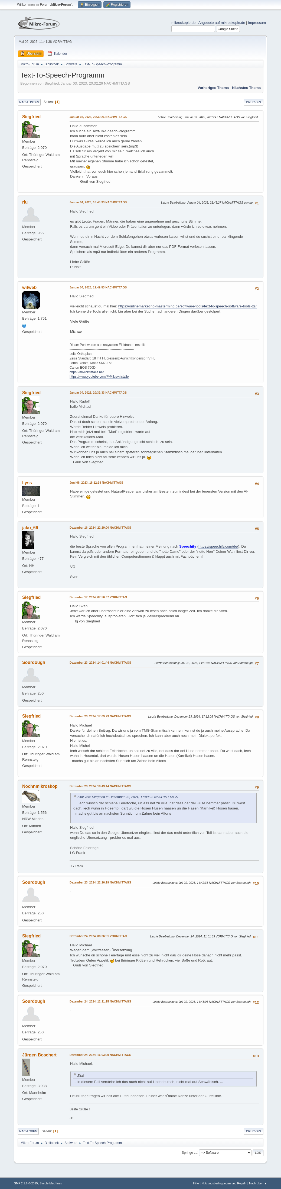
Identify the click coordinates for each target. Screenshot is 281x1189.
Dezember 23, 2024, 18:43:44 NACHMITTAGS (100, 786)
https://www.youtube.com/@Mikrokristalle (99, 376)
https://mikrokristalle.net (87, 372)
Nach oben (28, 1131)
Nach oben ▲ (258, 1183)
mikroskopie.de (183, 23)
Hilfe (196, 1183)
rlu (25, 202)
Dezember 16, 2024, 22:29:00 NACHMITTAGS (100, 527)
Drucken (253, 102)
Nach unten (29, 102)
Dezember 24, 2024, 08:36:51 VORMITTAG (98, 936)
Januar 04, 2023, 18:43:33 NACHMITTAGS (98, 202)
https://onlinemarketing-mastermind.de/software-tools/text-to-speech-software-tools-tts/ (187, 306)
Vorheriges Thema (213, 88)
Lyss (27, 482)
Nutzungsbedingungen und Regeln (223, 1183)
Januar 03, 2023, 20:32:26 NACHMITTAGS (98, 116)
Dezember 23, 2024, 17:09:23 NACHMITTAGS (100, 716)
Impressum (257, 23)
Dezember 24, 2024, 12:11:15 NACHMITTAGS (100, 1001)
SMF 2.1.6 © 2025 (26, 1183)
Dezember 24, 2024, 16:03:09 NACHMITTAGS (100, 1054)
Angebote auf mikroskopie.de (221, 23)
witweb (29, 287)
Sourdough (33, 662)
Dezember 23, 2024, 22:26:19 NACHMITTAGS (100, 882)
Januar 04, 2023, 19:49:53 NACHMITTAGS (98, 287)
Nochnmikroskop (40, 786)
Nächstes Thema (246, 88)
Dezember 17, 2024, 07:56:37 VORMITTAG (98, 597)
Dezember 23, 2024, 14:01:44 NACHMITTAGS (100, 662)
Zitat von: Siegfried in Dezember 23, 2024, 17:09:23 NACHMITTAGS (127, 797)
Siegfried (31, 116)
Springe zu (189, 1152)
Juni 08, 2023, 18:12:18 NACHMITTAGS (96, 482)
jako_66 (30, 527)
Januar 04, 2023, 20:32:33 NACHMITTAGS (98, 392)
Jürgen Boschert (39, 1055)
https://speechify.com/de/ (218, 546)
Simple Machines (51, 1183)
